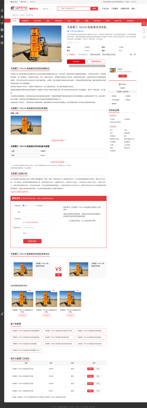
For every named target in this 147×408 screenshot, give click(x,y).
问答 (107, 21)
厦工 (125, 136)
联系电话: (17, 219)
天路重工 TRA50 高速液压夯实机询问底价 (58, 344)
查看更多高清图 (57, 140)
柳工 (111, 133)
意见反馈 (85, 407)
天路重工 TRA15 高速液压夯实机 (22, 311)
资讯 (69, 21)
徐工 (111, 130)
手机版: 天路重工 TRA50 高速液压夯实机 (25, 397)
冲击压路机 (115, 100)
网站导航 (23, 2)
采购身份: (17, 205)
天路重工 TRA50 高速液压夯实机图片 (89, 337)
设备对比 (144, 23)
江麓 (111, 145)
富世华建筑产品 (129, 139)
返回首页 (15, 2)
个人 (25, 205)
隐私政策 (92, 407)
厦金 (111, 148)
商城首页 (130, 21)
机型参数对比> (83, 54)
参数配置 (25, 21)
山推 (125, 130)
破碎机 (114, 103)
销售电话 (58, 21)
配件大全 (118, 21)
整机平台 (34, 9)
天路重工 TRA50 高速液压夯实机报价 (89, 331)
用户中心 (32, 2)
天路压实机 (29, 15)
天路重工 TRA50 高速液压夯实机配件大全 (25, 350)
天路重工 (123, 88)
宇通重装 (127, 142)
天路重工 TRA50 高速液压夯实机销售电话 (25, 337)
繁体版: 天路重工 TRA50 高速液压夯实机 (52, 397)
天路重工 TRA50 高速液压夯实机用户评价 (58, 331)
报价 (48, 21)
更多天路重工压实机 (109, 54)
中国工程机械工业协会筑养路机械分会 (113, 2)
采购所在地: (17, 227)
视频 (86, 21)
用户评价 (37, 21)
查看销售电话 (96, 61)
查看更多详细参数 (57, 162)
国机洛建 (127, 133)
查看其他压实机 (95, 54)
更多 (133, 8)
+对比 (98, 369)
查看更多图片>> (56, 60)
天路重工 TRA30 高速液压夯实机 (46, 311)
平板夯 (128, 100)
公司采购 (39, 205)
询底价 (90, 369)
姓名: (19, 212)
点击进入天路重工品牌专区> (19, 191)
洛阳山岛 (127, 148)
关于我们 (71, 407)
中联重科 (113, 142)
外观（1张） (15, 113)
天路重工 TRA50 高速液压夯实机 (22, 369)
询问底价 (97, 21)
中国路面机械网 (18, 9)
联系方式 (78, 407)
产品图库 (114, 8)
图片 (78, 21)
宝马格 (112, 119)
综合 (15, 21)
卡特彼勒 (127, 119)
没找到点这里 (144, 30)
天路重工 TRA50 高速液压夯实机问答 (89, 344)
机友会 (127, 2)
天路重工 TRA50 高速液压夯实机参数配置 (25, 331)
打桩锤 (128, 96)
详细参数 (72, 54)
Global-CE (133, 2)
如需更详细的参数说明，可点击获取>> (21, 168)
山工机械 (127, 145)
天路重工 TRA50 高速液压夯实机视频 (24, 344)
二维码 (134, 54)
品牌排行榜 (125, 8)
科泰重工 (113, 136)
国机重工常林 (114, 139)
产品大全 (105, 8)
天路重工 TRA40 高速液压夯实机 (70, 311)
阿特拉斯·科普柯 (115, 122)
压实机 (22, 15)
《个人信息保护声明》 (88, 221)
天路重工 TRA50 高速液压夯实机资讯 (57, 337)
